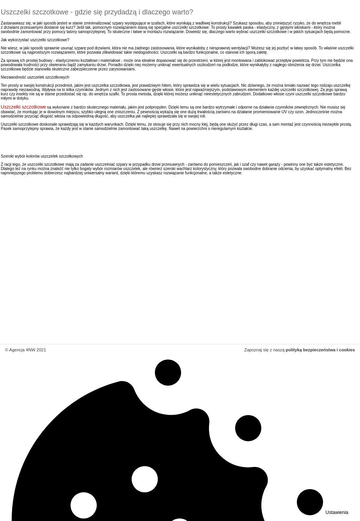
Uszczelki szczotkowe (23, 107)
